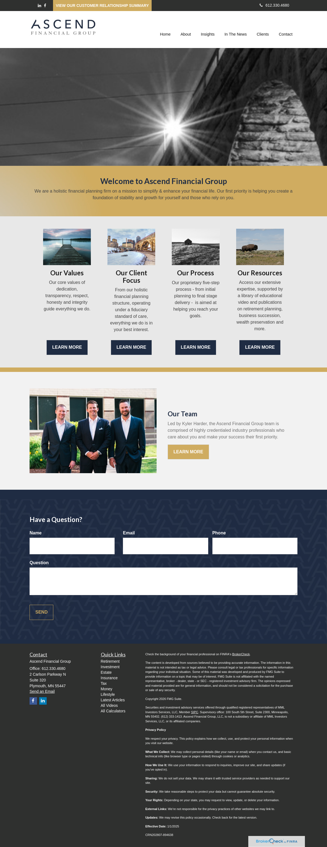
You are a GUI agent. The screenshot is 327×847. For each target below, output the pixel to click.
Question (39, 562)
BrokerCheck (241, 654)
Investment (110, 667)
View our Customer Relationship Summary (102, 5)
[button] (186, 28)
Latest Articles (113, 700)
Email (129, 533)
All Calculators (113, 711)
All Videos (109, 705)
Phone (219, 533)
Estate (106, 672)
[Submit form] (41, 612)
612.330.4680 (274, 5)
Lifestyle (108, 694)
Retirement (110, 661)
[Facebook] (45, 5)
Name (36, 533)
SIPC (194, 712)
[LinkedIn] (39, 5)
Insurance (109, 678)
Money (106, 689)
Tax (104, 683)
